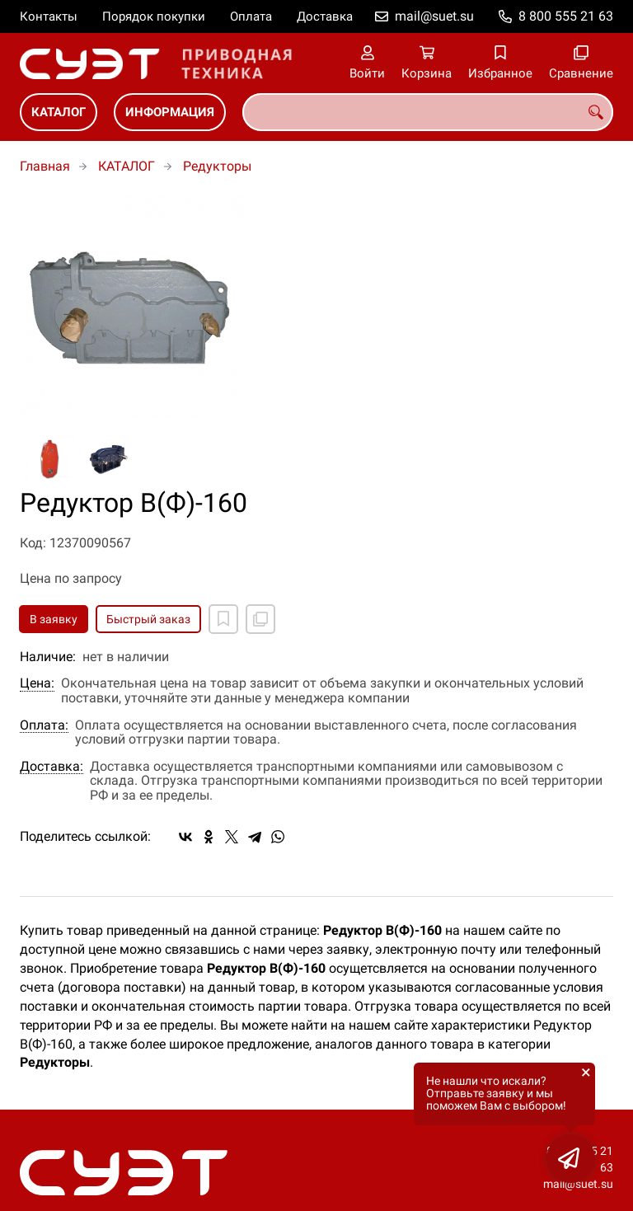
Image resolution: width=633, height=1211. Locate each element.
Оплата (251, 16)
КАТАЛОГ (58, 112)
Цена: (37, 683)
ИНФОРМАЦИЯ (169, 112)
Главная (45, 166)
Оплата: (44, 725)
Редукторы (217, 166)
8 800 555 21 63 (565, 16)
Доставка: (51, 766)
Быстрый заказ (148, 619)
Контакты (48, 16)
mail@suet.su (434, 16)
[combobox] (427, 112)
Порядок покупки (153, 16)
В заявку (53, 619)
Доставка (325, 16)
